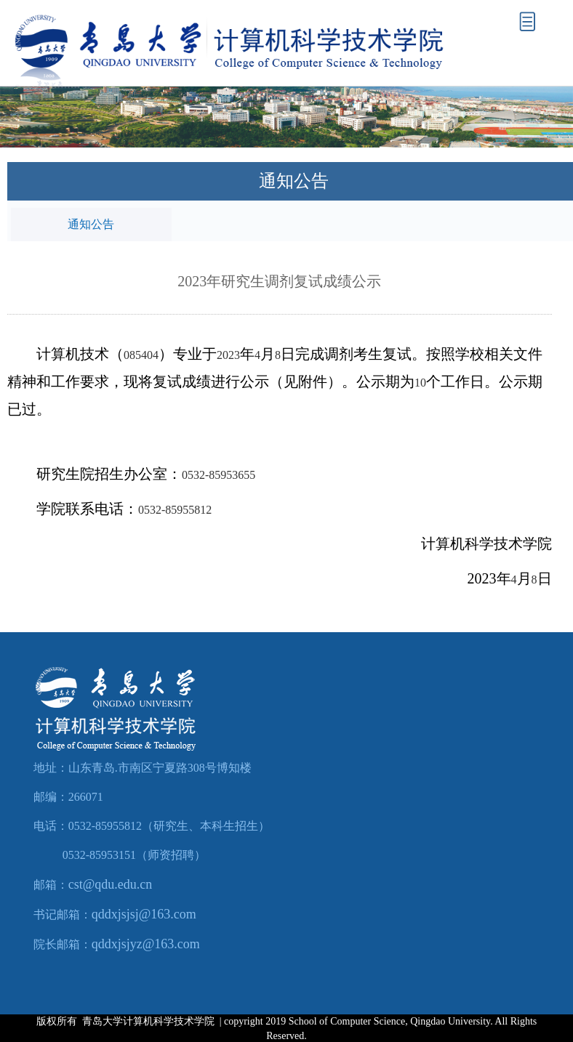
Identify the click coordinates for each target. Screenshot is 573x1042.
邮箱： (50, 885)
